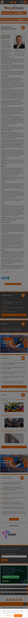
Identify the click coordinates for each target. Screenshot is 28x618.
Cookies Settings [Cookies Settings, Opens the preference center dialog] (9, 615)
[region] (14, 613)
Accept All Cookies (18, 615)
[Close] (26, 610)
